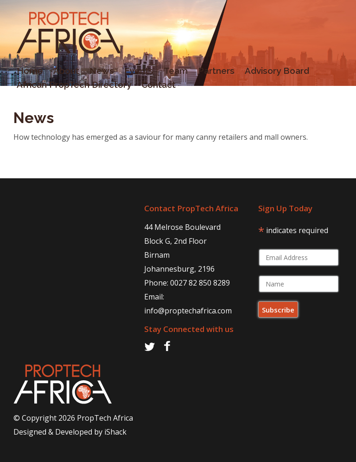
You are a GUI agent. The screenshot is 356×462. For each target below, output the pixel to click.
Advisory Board (274, 72)
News (98, 72)
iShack (115, 432)
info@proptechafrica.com (188, 311)
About (63, 72)
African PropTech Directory (70, 86)
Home (26, 72)
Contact (155, 86)
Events (135, 72)
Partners (213, 72)
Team (172, 72)
